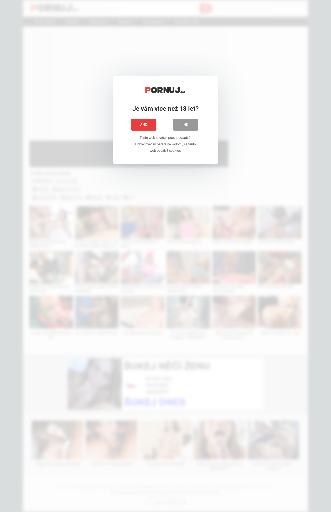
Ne (185, 125)
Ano (143, 125)
